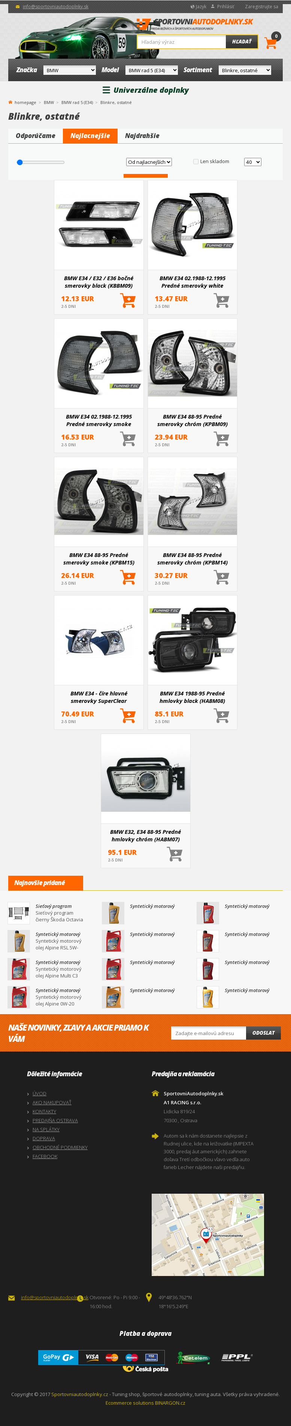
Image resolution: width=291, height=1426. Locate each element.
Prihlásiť (225, 6)
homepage (25, 102)
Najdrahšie (142, 135)
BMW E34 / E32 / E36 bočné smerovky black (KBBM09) (98, 281)
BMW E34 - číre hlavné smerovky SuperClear (98, 696)
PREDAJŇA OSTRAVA (55, 1120)
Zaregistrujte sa (261, 6)
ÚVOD (39, 1093)
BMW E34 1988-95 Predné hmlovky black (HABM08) (192, 696)
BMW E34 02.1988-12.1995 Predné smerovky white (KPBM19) (192, 281)
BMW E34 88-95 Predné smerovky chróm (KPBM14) (192, 558)
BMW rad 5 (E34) (77, 102)
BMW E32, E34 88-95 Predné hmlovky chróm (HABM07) (145, 835)
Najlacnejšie (90, 135)
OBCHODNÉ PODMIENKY (60, 1147)
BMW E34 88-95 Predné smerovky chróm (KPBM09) (192, 420)
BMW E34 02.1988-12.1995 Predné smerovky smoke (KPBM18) (99, 420)
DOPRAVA (44, 1138)
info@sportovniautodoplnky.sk (55, 6)
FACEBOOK (45, 1156)
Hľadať (241, 41)
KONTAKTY (44, 1111)
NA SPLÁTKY (46, 1129)
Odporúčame (35, 135)
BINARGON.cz (170, 1402)
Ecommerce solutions (130, 1402)
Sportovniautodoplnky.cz (79, 1394)
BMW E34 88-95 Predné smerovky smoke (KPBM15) (98, 558)
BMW (49, 102)
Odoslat (263, 1032)
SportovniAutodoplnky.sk (195, 26)
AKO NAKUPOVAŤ (52, 1102)
